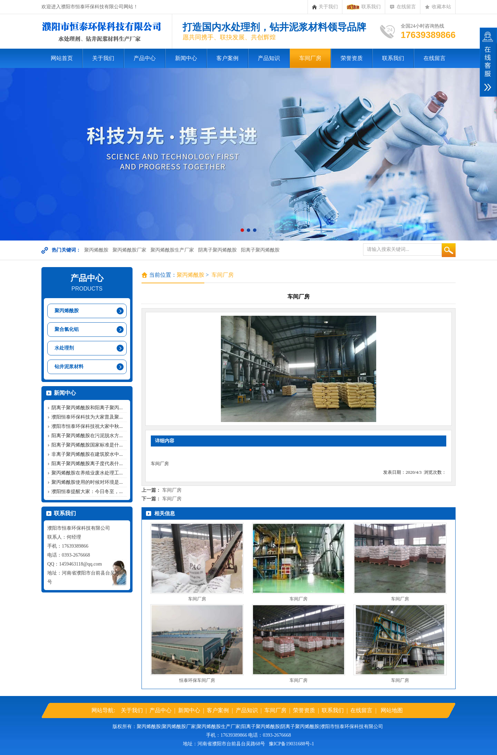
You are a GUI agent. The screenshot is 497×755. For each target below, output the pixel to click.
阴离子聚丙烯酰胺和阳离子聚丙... (87, 407)
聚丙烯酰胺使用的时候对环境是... (87, 482)
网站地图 (392, 710)
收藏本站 (438, 7)
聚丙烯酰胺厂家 (129, 250)
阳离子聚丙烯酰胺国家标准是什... (87, 445)
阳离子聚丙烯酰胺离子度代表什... (87, 463)
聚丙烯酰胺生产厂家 (172, 250)
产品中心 (145, 58)
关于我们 (325, 7)
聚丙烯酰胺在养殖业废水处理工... (87, 472)
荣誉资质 (352, 58)
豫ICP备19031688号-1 (291, 743)
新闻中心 (186, 58)
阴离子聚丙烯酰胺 (217, 250)
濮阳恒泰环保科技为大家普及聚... (87, 417)
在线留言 (402, 7)
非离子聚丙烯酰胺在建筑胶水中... (87, 454)
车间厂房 (310, 58)
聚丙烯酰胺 (96, 250)
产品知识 (269, 58)
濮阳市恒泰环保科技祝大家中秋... (87, 426)
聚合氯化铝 (67, 329)
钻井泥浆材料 (69, 366)
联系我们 (364, 7)
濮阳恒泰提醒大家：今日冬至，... (87, 491)
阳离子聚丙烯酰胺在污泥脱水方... (87, 435)
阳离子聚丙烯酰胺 (260, 250)
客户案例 (227, 58)
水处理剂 (64, 348)
